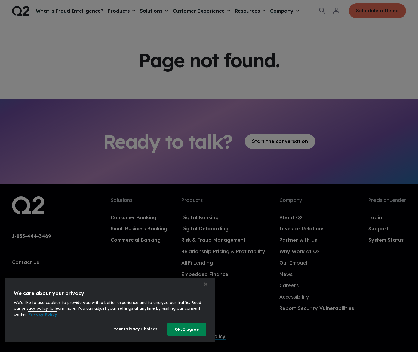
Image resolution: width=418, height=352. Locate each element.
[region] (110, 310)
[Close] (205, 284)
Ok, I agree (186, 329)
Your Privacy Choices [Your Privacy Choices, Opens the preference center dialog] (136, 328)
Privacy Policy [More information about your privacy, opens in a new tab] (42, 314)
